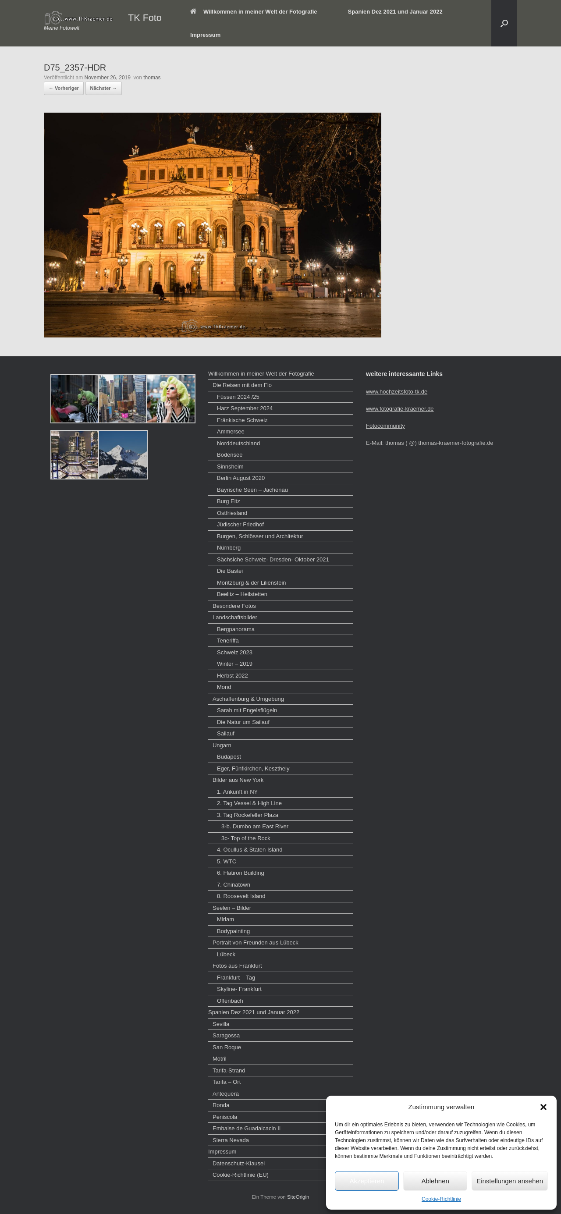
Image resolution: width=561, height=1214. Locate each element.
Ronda (221, 1105)
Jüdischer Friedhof (240, 524)
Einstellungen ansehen (509, 1181)
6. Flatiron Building (240, 873)
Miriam (225, 919)
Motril (220, 1058)
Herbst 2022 (232, 675)
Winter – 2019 (234, 663)
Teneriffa (228, 640)
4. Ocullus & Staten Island (250, 849)
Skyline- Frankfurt (239, 989)
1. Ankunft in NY (237, 791)
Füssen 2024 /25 (238, 397)
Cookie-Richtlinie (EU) (241, 1174)
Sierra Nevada (231, 1140)
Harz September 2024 (245, 408)
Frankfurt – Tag (236, 977)
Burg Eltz (228, 501)
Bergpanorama (236, 629)
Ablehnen (435, 1181)
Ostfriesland (232, 513)
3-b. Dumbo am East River (254, 826)
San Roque (227, 1047)
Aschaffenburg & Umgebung (248, 699)
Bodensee (230, 454)
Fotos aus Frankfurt (237, 965)
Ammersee (231, 431)
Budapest (229, 756)
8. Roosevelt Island (241, 896)
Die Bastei (230, 571)
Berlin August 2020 (241, 478)
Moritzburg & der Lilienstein (251, 582)
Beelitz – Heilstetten (242, 594)
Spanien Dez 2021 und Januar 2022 (395, 11)
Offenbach (230, 1000)
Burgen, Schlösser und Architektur (260, 536)
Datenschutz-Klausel (239, 1163)
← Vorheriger (64, 88)
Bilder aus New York (238, 780)
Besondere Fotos (234, 606)
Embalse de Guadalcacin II (246, 1128)
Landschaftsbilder (235, 617)
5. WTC (226, 861)
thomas (151, 78)
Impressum (205, 35)
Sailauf (225, 733)
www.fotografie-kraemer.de (400, 408)
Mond (224, 687)
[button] (543, 1107)
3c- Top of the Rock (245, 838)
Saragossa (226, 1035)
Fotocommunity (385, 425)
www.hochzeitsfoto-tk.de (396, 391)
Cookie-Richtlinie (441, 1199)
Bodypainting (233, 931)
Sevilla (221, 1024)
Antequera (226, 1093)
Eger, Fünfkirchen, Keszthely (253, 768)
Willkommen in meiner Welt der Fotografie (253, 11)
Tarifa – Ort (227, 1082)
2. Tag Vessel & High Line (249, 803)
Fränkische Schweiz (242, 420)
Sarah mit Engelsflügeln (247, 710)
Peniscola (225, 1117)
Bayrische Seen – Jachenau (252, 489)
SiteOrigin (298, 1197)
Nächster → (103, 88)
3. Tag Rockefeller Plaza (247, 815)
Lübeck (226, 954)
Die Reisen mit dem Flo (242, 385)
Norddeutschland (238, 443)
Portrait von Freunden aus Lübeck (255, 942)
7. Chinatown (233, 884)
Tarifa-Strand (229, 1070)
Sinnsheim (230, 466)
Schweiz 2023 (234, 652)
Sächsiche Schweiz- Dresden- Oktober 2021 (273, 559)
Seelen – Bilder (232, 908)
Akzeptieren (366, 1181)
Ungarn (222, 745)
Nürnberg (229, 547)
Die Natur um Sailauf (243, 722)
